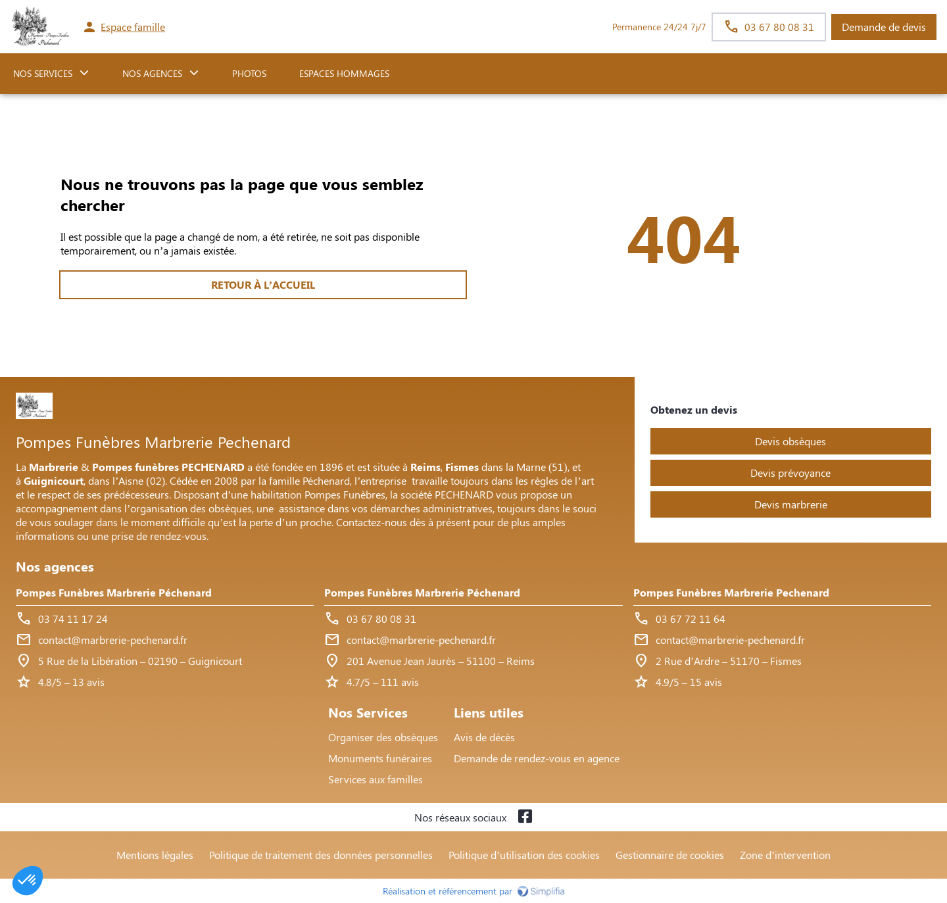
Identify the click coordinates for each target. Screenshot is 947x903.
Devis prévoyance (790, 472)
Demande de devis (884, 27)
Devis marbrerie (790, 504)
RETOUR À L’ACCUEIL (263, 284)
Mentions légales (154, 855)
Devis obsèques (790, 441)
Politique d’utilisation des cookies (524, 855)
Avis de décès (484, 737)
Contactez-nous (371, 522)
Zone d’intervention (785, 855)
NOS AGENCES (152, 73)
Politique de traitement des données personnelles (321, 855)
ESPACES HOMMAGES (344, 73)
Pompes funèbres (135, 467)
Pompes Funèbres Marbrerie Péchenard (114, 592)
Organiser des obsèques (383, 737)
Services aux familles (375, 779)
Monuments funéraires (380, 758)
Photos (249, 73)
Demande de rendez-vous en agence (536, 758)
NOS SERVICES (42, 73)
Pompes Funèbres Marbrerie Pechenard (731, 592)
